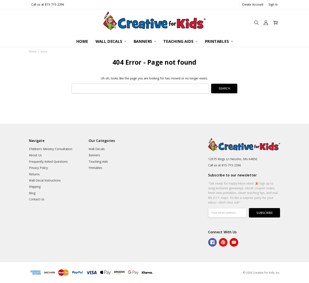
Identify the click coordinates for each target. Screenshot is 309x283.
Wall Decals (110, 41)
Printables (219, 41)
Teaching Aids (180, 41)
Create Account (253, 4)
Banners (144, 41)
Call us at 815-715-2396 (47, 4)
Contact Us (36, 199)
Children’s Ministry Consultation (50, 149)
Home (82, 41)
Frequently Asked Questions (48, 161)
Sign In (273, 4)
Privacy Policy (38, 168)
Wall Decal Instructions (45, 180)
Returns (34, 174)
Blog (32, 193)
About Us (35, 155)
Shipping (35, 187)
